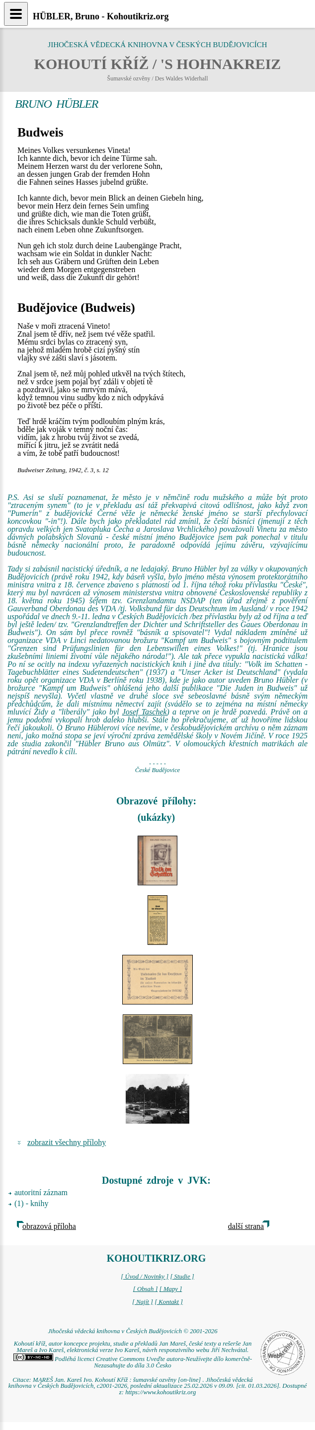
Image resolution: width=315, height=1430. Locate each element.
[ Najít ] (142, 1301)
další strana (246, 1226)
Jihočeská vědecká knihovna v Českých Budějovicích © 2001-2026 (132, 1331)
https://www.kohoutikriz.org (160, 1392)
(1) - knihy (31, 1203)
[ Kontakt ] (169, 1301)
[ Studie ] (182, 1276)
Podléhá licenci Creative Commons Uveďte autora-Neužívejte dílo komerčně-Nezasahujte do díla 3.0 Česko (132, 1362)
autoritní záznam (41, 1192)
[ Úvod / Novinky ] (144, 1276)
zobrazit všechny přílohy (66, 1142)
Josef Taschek (144, 712)
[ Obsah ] (145, 1289)
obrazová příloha (49, 1226)
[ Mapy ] (170, 1289)
